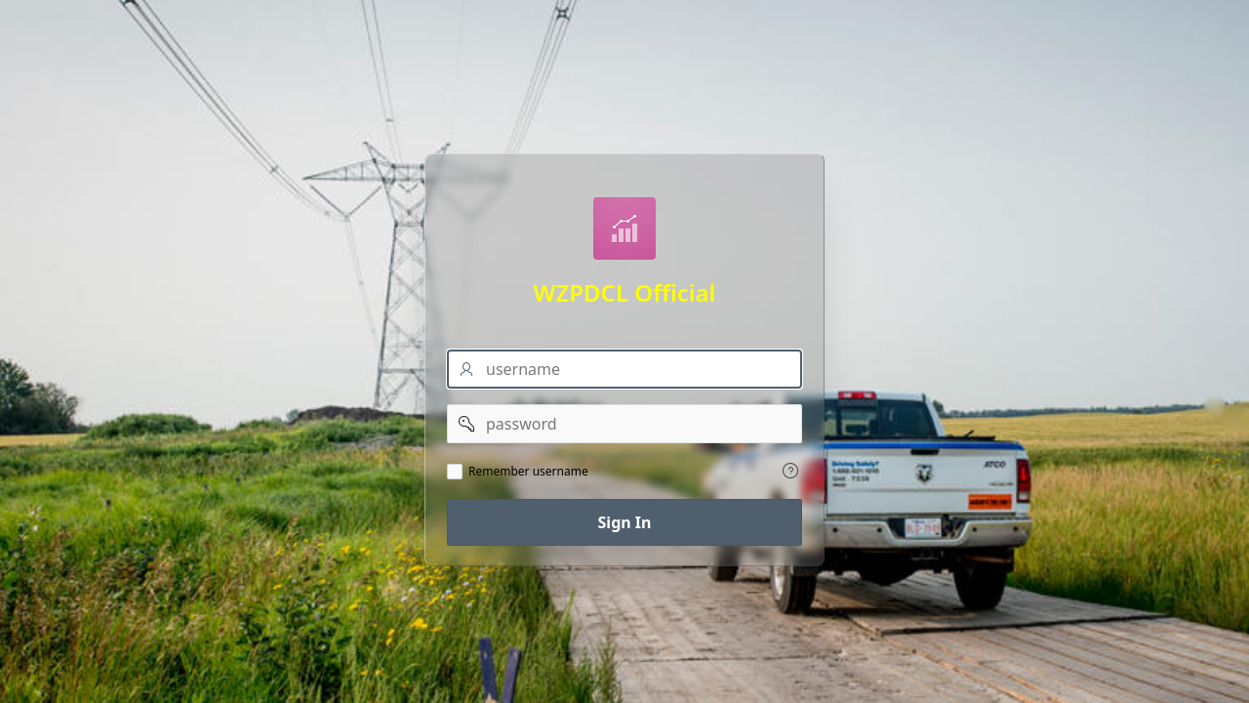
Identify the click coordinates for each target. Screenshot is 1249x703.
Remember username (528, 471)
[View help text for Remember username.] (790, 470)
